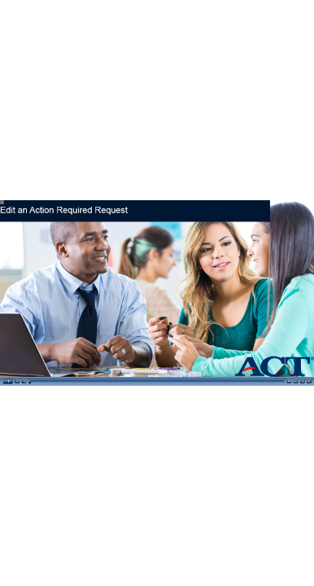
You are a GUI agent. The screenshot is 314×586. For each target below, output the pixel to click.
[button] (7, 381)
